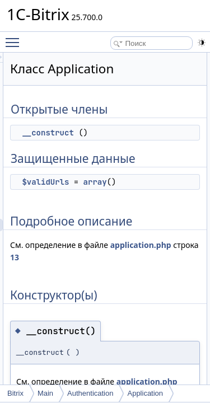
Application (145, 393)
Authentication (90, 393)
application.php (103, 257)
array (158, 182)
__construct (111, 133)
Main (45, 393)
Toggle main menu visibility (15, 37)
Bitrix (15, 393)
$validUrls (108, 182)
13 (168, 257)
